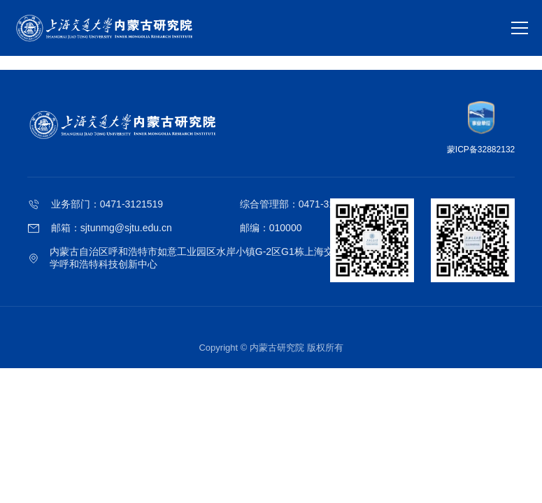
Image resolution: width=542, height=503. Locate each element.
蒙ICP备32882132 (481, 149)
